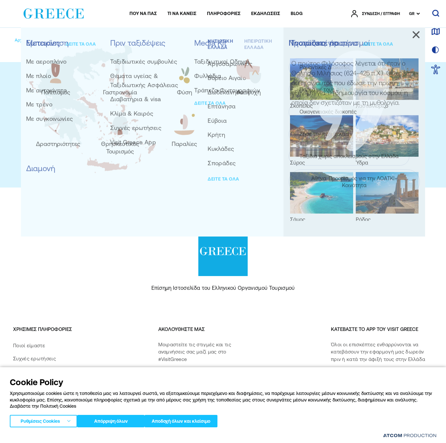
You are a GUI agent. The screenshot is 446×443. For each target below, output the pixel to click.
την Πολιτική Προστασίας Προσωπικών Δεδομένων (291, 162)
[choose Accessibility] (436, 70)
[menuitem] (143, 14)
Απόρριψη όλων (114, 420)
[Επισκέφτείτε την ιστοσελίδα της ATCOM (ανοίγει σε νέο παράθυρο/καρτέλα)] (409, 435)
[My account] (61, 40)
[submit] (304, 145)
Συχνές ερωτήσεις (34, 358)
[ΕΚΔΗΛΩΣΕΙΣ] (266, 14)
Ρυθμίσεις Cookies (40, 420)
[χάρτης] (435, 32)
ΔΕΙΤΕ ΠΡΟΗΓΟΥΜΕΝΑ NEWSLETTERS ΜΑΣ (247, 124)
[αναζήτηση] (436, 13)
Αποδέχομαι (273, 162)
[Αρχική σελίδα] (29, 40)
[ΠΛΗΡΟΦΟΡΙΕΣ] (223, 14)
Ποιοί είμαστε (29, 345)
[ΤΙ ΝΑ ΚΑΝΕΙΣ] (182, 14)
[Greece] (54, 12)
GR (412, 13)
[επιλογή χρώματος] (435, 50)
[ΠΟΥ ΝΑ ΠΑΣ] (143, 14)
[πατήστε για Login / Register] (375, 14)
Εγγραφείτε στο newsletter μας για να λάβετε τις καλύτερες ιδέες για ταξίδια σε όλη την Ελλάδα (265, 98)
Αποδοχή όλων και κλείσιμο (192, 420)
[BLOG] (296, 14)
